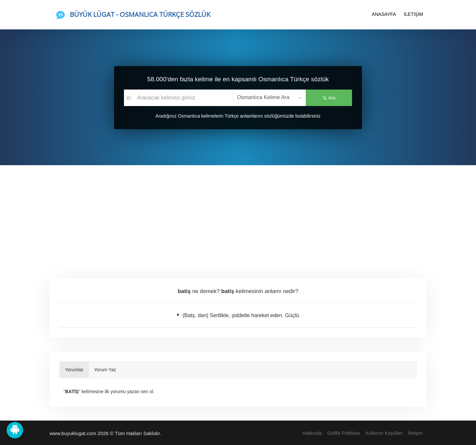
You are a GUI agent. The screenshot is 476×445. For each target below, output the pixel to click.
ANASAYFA (384, 14)
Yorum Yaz (105, 369)
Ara (329, 97)
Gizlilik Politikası (343, 433)
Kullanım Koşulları (384, 433)
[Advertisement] (238, 214)
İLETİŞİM (413, 14)
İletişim (415, 433)
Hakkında (312, 433)
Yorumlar (74, 369)
